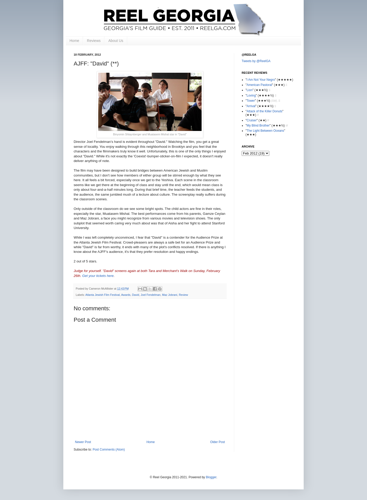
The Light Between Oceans (265, 131)
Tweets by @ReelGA (256, 61)
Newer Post (83, 442)
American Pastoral (259, 85)
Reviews (94, 41)
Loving (251, 95)
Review (183, 294)
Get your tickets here (98, 276)
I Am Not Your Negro (261, 80)
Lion (250, 90)
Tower (251, 100)
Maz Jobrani (169, 294)
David (135, 294)
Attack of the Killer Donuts (264, 111)
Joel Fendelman (150, 294)
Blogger (211, 477)
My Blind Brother (258, 125)
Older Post (217, 442)
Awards (126, 294)
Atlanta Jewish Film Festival (102, 294)
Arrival (251, 106)
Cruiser (252, 120)
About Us (115, 41)
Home (74, 41)
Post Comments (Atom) (109, 449)
